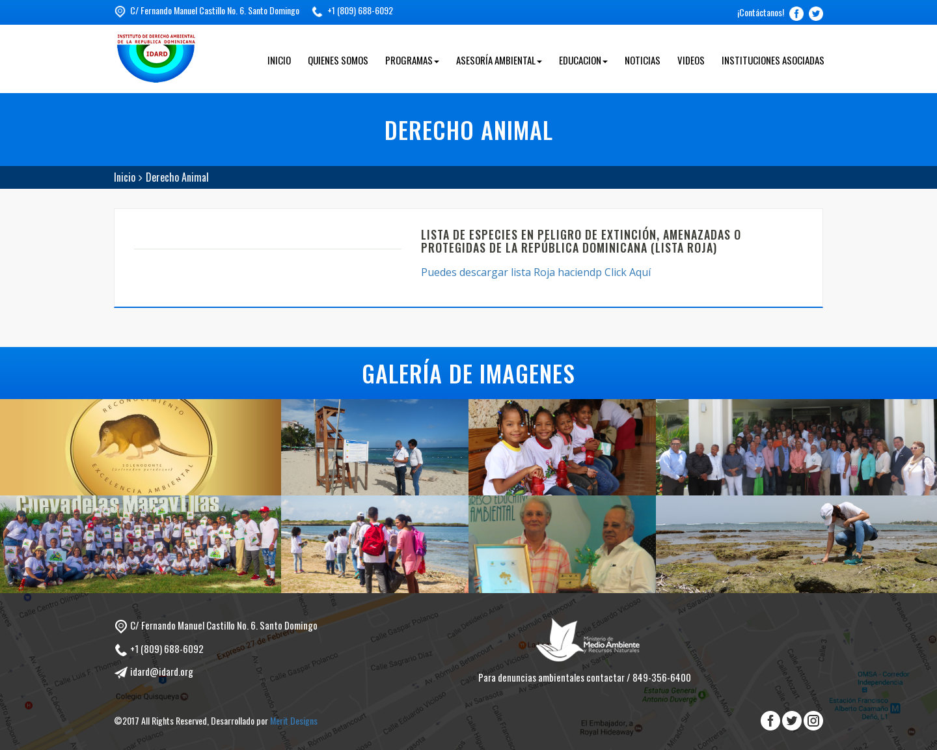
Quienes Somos (338, 60)
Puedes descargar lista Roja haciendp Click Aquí (537, 272)
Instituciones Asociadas (773, 60)
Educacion (583, 60)
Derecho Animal (177, 177)
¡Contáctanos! (760, 12)
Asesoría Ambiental (499, 60)
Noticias (642, 60)
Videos (691, 60)
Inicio (279, 60)
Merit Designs (294, 720)
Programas (412, 60)
